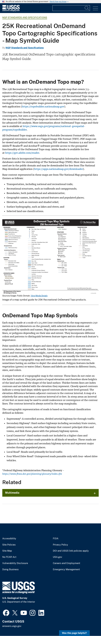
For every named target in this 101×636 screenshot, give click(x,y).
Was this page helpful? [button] (74, 633)
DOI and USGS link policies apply (71, 551)
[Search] (87, 8)
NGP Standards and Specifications (24, 17)
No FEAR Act (9, 557)
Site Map (7, 551)
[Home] (11, 10)
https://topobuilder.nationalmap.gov (43, 106)
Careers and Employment (66, 563)
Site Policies (9, 544)
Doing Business (10, 569)
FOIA (55, 538)
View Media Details (39, 296)
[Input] (71, 8)
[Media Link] (50, 257)
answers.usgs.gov (11, 626)
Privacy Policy (60, 544)
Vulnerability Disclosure (15, 563)
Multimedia (12, 492)
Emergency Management (66, 569)
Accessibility (9, 538)
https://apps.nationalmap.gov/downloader (58, 169)
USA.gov (57, 557)
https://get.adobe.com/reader (22, 152)
